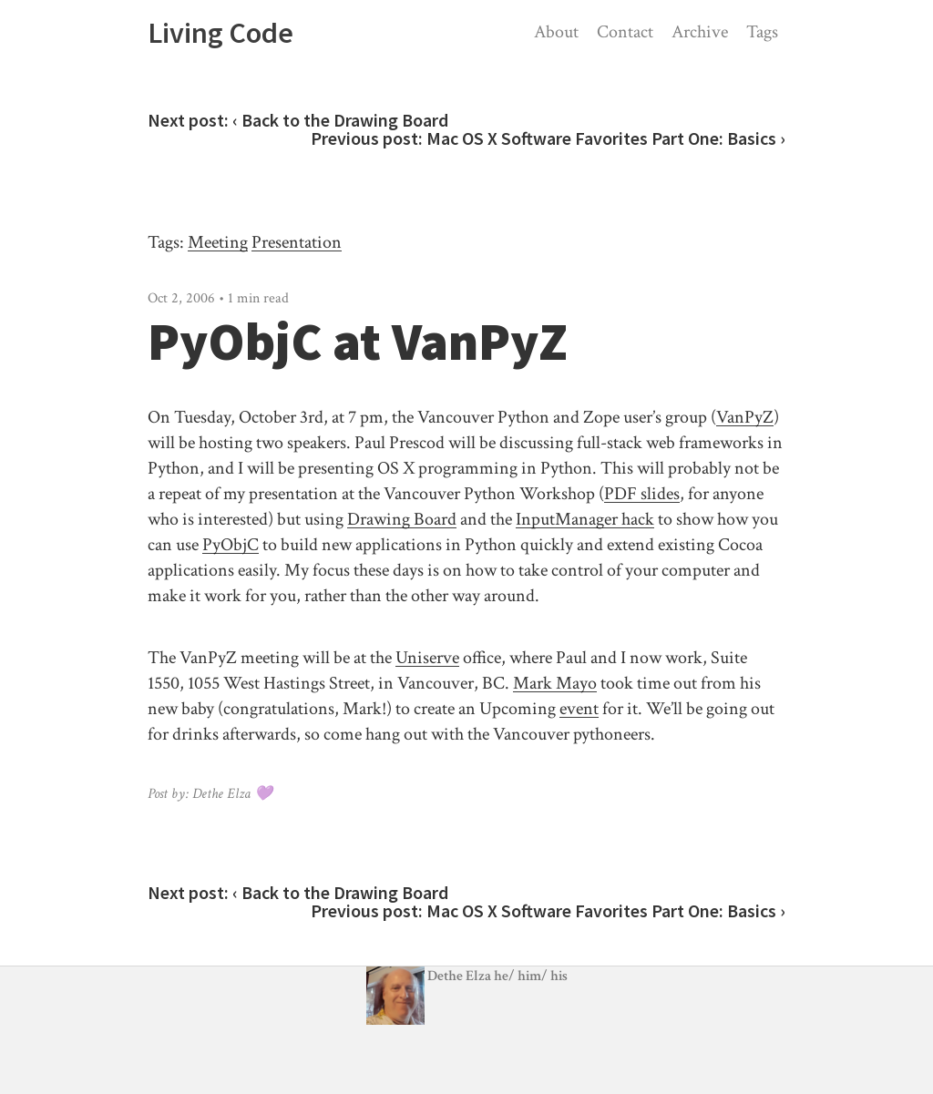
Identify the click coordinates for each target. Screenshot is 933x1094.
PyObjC (230, 545)
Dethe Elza (430, 976)
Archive (700, 32)
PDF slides (642, 494)
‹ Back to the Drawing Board (340, 119)
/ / (531, 976)
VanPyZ (745, 417)
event (579, 709)
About (556, 32)
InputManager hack (585, 519)
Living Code (220, 32)
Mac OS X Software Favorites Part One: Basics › (605, 138)
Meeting (218, 242)
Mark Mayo (555, 683)
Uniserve (427, 658)
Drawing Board (401, 519)
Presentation (296, 242)
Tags (762, 32)
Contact (625, 32)
